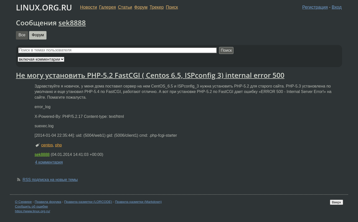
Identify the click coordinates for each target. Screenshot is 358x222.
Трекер (157, 7)
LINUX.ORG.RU (44, 7)
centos (47, 145)
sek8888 (72, 22)
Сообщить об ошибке (31, 206)
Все (22, 35)
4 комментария (49, 162)
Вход (337, 7)
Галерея (107, 7)
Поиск (172, 7)
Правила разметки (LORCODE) (88, 202)
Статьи (125, 7)
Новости (88, 7)
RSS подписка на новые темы (50, 180)
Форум (140, 7)
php (58, 145)
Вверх (336, 202)
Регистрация (315, 7)
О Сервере (23, 202)
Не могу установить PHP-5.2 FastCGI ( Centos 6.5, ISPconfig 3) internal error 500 (150, 75)
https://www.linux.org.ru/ (32, 211)
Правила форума (48, 202)
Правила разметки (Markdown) (138, 202)
